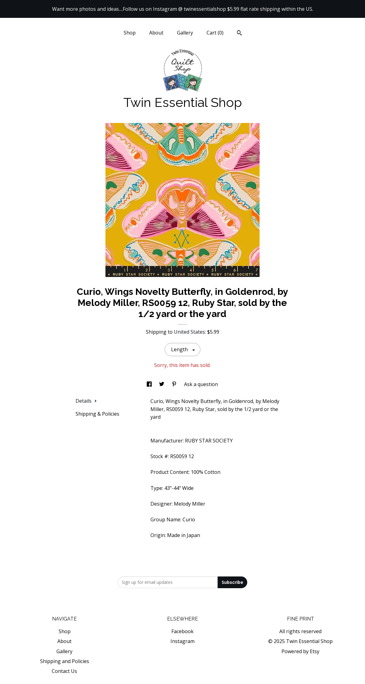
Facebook (182, 631)
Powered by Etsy (300, 651)
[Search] (239, 33)
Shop (130, 32)
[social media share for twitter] (162, 384)
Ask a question (201, 384)
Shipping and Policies (64, 661)
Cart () (215, 32)
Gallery (185, 32)
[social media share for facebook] (150, 384)
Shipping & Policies (97, 413)
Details (86, 400)
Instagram (182, 641)
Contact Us (64, 671)
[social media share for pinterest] (175, 384)
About (156, 32)
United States (189, 331)
